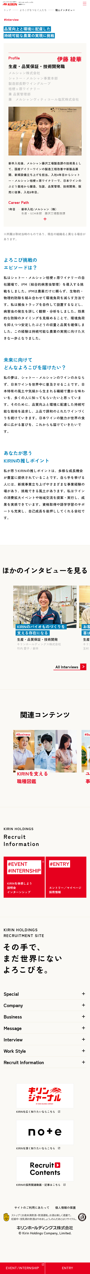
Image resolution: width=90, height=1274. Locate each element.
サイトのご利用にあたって (31, 1207)
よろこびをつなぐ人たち (33, 10)
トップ (7, 10)
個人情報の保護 (65, 1207)
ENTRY (67, 1267)
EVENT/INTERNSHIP (22, 1267)
